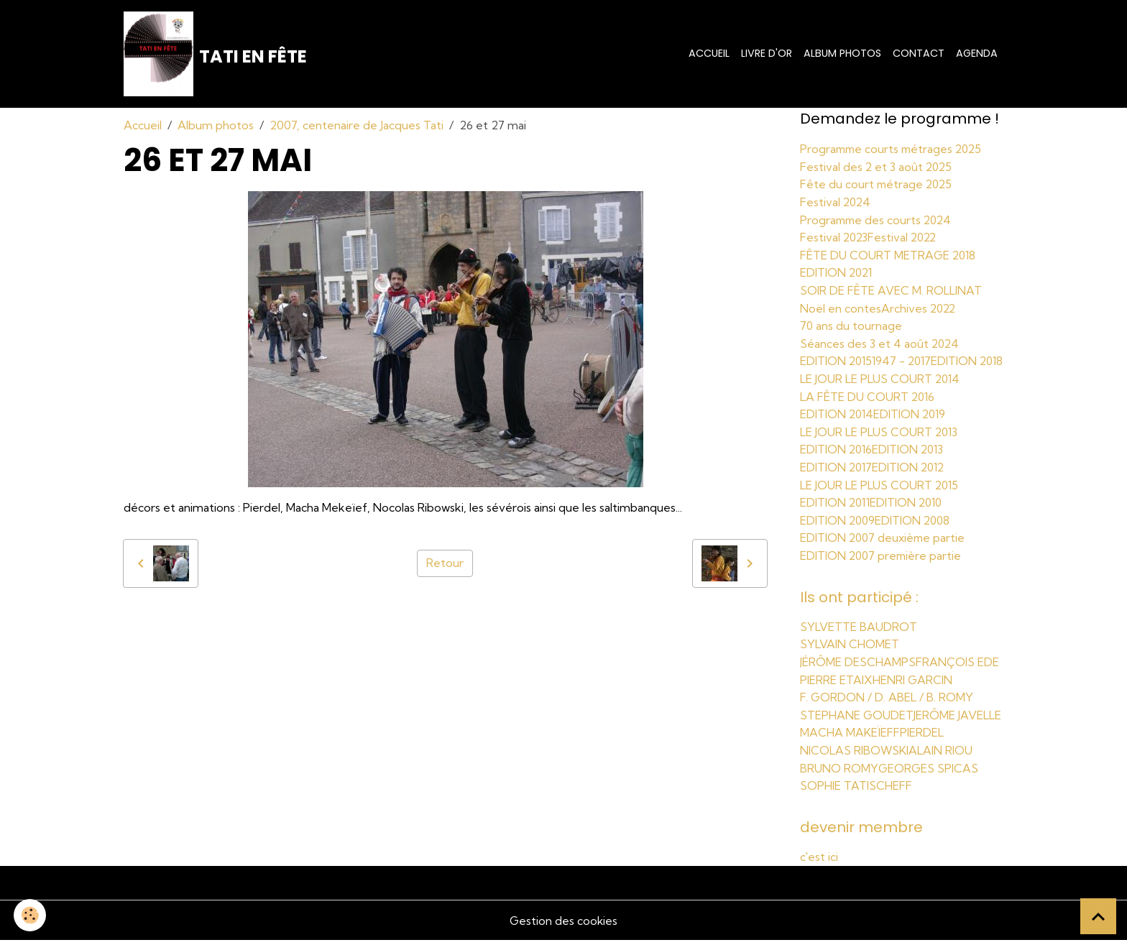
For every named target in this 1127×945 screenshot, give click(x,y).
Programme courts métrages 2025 (894, 150)
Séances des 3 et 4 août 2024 (880, 340)
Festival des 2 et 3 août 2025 (877, 167)
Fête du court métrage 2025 (877, 185)
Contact (918, 54)
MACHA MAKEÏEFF (850, 739)
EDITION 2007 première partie (882, 564)
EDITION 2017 (837, 478)
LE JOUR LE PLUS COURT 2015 (880, 495)
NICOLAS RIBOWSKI (854, 756)
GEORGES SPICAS (929, 773)
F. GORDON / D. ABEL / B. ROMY (887, 704)
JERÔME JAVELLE (958, 721)
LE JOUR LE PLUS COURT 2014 (881, 391)
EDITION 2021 (837, 271)
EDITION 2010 (910, 512)
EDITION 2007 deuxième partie (884, 547)
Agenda (977, 54)
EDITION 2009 (838, 529)
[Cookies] (30, 915)
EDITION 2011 (836, 512)
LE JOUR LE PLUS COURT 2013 (880, 443)
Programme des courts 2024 (878, 219)
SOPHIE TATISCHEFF (856, 790)
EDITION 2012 (911, 478)
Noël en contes (840, 305)
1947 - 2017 (905, 357)
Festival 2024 (836, 202)
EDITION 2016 (837, 460)
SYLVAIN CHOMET (849, 652)
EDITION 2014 (837, 426)
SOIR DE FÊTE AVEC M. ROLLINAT (891, 288)
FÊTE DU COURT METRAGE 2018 (889, 253)
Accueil (709, 54)
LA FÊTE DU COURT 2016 (868, 409)
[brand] (216, 54)
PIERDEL (922, 739)
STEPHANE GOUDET (857, 721)
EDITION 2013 (910, 460)
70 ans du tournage (851, 322)
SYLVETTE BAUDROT (858, 635)
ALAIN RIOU (941, 756)
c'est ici (819, 861)
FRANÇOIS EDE (958, 670)
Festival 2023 (835, 236)
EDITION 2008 (915, 529)
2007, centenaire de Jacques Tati (356, 126)
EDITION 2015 (837, 357)
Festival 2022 (905, 236)
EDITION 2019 (912, 426)
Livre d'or (766, 54)
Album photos (842, 54)
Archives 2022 (919, 305)
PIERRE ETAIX (836, 687)
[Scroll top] (1098, 916)
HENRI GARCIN (913, 687)
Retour (445, 565)
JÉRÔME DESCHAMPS (858, 670)
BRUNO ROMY (839, 773)
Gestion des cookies (563, 925)
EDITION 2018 (837, 374)
